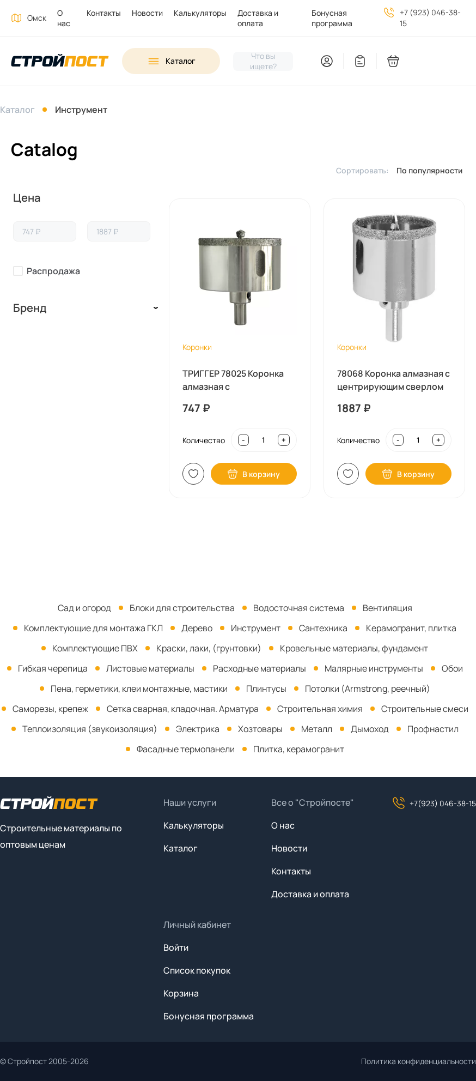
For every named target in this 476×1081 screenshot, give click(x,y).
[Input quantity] (263, 439)
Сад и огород (84, 608)
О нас (63, 18)
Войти (175, 947)
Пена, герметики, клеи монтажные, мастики (139, 689)
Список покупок (196, 970)
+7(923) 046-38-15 (434, 803)
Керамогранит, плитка (411, 628)
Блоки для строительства (182, 608)
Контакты (104, 13)
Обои (452, 668)
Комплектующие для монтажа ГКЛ (93, 628)
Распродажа (53, 271)
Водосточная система (298, 608)
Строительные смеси (424, 709)
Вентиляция (387, 608)
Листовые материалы (150, 668)
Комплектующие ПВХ (95, 648)
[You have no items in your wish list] (360, 61)
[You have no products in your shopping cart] (426, 61)
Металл (316, 729)
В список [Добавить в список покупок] (193, 473)
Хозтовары (260, 729)
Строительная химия (320, 709)
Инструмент (81, 110)
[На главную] (60, 61)
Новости (147, 13)
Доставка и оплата (257, 18)
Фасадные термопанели (186, 749)
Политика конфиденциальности (418, 1061)
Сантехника (323, 628)
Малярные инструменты (374, 668)
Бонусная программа (332, 18)
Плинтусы (266, 689)
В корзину (253, 473)
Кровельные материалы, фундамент (354, 648)
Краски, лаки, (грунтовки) (208, 648)
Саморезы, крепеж (50, 709)
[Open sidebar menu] (171, 61)
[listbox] (432, 170)
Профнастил (433, 729)
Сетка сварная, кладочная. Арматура (183, 709)
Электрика (197, 729)
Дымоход (370, 729)
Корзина (181, 993)
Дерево (196, 628)
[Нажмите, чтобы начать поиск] (263, 61)
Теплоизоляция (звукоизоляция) (89, 729)
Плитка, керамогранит (298, 749)
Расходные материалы (259, 668)
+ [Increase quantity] (284, 440)
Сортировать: (362, 170)
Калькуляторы (200, 13)
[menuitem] (61, 18)
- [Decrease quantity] (243, 440)
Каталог (17, 110)
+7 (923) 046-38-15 (430, 17)
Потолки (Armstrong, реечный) (367, 689)
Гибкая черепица (53, 668)
